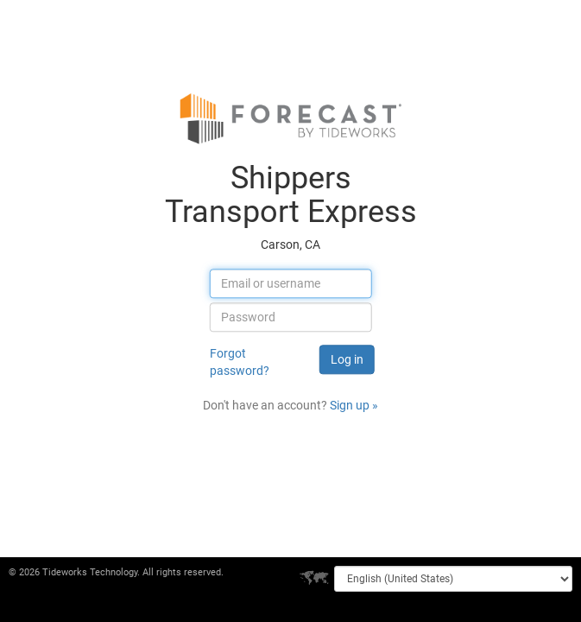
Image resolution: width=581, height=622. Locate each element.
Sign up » (354, 406)
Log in (347, 360)
